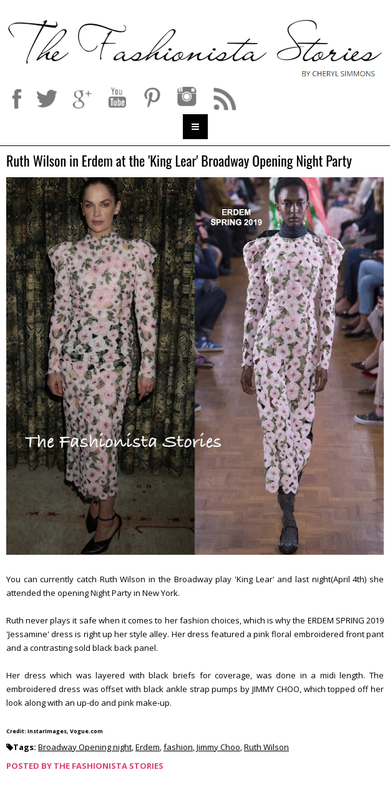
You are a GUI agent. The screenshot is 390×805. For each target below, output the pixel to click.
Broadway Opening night (85, 747)
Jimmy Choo (218, 747)
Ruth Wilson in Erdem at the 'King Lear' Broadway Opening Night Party (179, 161)
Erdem (147, 747)
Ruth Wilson (266, 747)
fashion (178, 747)
